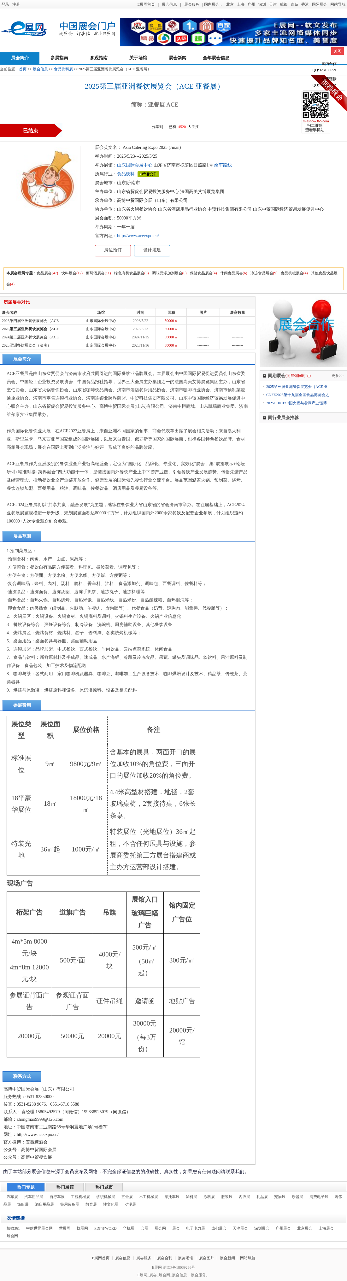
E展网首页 (146, 4)
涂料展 (191, 1197)
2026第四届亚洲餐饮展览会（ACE (30, 321)
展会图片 (207, 1258)
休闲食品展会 (231, 273)
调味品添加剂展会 (167, 273)
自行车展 (57, 1197)
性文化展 (110, 1204)
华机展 (128, 1228)
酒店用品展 (44, 1204)
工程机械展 (80, 1197)
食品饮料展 (63, 69)
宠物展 (279, 1197)
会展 (144, 1228)
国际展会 (319, 4)
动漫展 (130, 1204)
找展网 (82, 1228)
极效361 (13, 1228)
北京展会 (304, 1228)
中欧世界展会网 (39, 1228)
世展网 (64, 1228)
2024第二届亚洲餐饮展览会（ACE (30, 337)
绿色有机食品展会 (129, 273)
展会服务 (191, 4)
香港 (305, 4)
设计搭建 (152, 250)
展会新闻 (177, 58)
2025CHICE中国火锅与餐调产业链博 (296, 403)
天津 (273, 4)
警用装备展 (69, 1204)
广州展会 (283, 1228)
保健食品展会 (201, 273)
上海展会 (326, 1228)
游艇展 (23, 1204)
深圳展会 (261, 1228)
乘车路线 (222, 165)
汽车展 (12, 1197)
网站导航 (337, 4)
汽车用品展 (33, 1197)
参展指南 (59, 58)
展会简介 (20, 58)
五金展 (127, 1197)
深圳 (262, 4)
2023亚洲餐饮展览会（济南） (26, 345)
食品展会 (44, 273)
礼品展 (262, 1197)
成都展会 (218, 1228)
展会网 (160, 1228)
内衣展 (244, 1197)
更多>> (338, 375)
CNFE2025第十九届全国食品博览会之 (297, 395)
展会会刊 (164, 1258)
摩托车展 (171, 1197)
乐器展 (297, 1197)
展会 (176, 1228)
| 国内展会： (213, 4)
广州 (251, 4)
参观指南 (99, 58)
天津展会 (240, 1228)
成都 (283, 4)
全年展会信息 (216, 58)
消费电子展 (318, 1197)
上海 (240, 4)
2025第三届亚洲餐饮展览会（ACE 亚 (297, 386)
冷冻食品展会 (261, 273)
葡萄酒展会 (95, 273)
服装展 (226, 1197)
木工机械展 (148, 1197)
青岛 (294, 4)
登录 (5, 4)
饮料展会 (68, 273)
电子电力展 (195, 1228)
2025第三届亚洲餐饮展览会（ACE (30, 329)
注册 (16, 4)
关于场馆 (138, 58)
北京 (230, 4)
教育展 (91, 1204)
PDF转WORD (105, 1228)
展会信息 (169, 4)
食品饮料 (126, 174)
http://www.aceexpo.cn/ (138, 235)
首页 (22, 69)
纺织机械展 (105, 1197)
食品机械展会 (292, 273)
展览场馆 (185, 1258)
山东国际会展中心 (134, 165)
